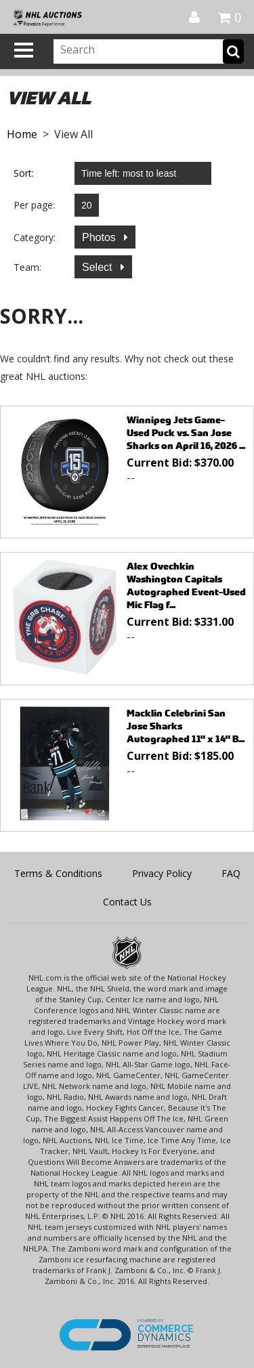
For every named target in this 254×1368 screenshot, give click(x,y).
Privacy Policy (162, 873)
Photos (100, 237)
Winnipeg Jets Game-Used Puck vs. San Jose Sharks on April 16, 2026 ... (186, 432)
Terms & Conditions (58, 873)
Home (22, 134)
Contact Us (127, 901)
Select (98, 267)
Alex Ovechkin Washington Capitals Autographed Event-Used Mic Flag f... (186, 585)
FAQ (230, 873)
